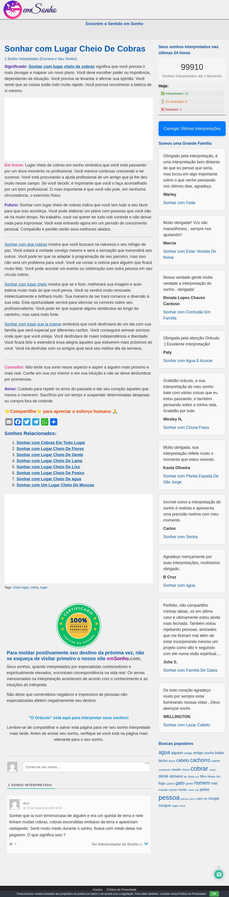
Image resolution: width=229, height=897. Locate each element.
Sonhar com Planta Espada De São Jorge (190, 479)
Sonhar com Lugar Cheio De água (49, 479)
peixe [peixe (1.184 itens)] (204, 789)
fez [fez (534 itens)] (197, 776)
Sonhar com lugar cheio (25, 284)
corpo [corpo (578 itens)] (212, 769)
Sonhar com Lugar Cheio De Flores (50, 448)
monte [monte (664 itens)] (173, 789)
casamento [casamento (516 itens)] (164, 769)
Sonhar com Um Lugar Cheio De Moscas (55, 485)
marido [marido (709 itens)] (163, 789)
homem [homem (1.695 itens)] (202, 782)
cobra (34, 587)
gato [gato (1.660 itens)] (180, 782)
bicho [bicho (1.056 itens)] (163, 761)
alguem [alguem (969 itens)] (177, 753)
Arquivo (97, 889)
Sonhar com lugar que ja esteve (32, 324)
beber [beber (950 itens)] (219, 753)
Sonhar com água (179, 585)
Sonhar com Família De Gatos (190, 670)
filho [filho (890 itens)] (203, 776)
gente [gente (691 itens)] (189, 783)
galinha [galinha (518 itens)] (170, 783)
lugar (43, 587)
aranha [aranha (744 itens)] (209, 753)
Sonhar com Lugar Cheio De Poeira (50, 473)
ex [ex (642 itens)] (185, 776)
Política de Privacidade (121, 889)
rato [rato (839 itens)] (200, 798)
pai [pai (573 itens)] (197, 789)
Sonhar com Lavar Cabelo (186, 725)
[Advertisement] (78, 129)
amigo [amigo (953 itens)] (198, 753)
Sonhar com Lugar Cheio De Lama (49, 461)
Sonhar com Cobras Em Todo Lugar (51, 442)
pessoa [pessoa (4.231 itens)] (169, 797)
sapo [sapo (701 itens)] (175, 805)
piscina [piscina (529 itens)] (185, 799)
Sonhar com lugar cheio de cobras (62, 66)
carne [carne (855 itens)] (215, 761)
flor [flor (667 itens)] (218, 776)
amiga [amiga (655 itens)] (188, 753)
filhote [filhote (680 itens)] (211, 776)
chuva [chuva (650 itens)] (186, 769)
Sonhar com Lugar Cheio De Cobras (74, 48)
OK (214, 893)
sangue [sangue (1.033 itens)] (165, 805)
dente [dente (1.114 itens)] (163, 776)
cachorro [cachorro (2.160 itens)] (200, 760)
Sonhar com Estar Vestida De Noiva (189, 254)
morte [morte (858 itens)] (182, 789)
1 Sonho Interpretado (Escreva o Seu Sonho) (40, 59)
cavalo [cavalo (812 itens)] (176, 769)
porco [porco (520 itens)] (192, 799)
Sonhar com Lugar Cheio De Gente (50, 455)
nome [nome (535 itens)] (191, 790)
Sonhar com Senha (180, 537)
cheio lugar (21, 587)
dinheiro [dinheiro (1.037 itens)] (176, 776)
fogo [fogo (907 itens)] (162, 783)
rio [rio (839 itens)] (205, 798)
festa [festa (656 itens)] (191, 776)
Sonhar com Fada (179, 203)
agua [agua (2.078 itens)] (164, 752)
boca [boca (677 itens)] (172, 761)
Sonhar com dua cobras (25, 244)
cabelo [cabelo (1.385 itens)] (182, 760)
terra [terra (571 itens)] (182, 805)
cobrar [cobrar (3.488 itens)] (199, 768)
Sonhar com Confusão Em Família (186, 315)
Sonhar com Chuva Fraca (186, 427)
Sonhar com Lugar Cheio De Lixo (48, 467)
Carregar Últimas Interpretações (192, 128)
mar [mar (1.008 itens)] (214, 783)
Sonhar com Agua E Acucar (187, 360)
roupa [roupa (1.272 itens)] (213, 798)
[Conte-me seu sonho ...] (86, 766)
